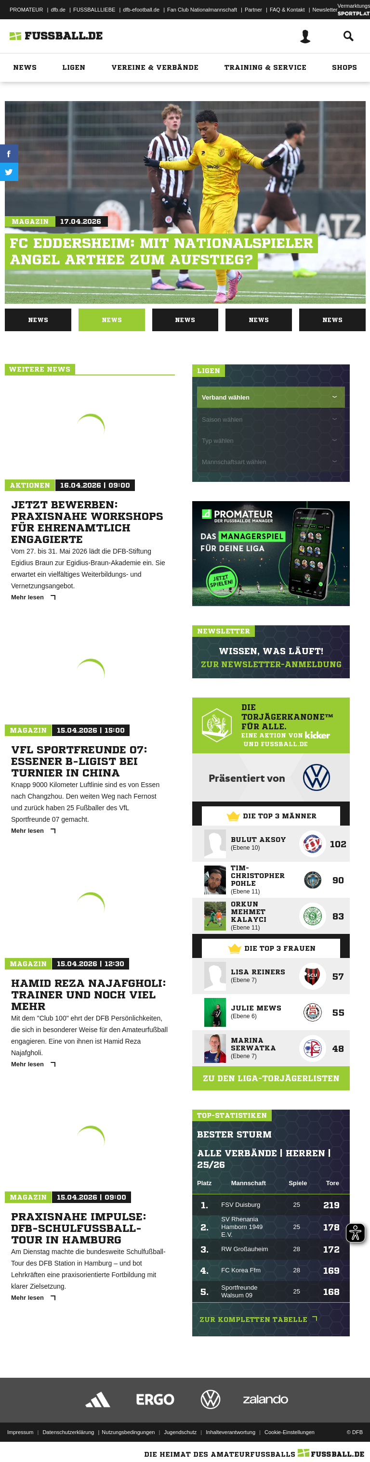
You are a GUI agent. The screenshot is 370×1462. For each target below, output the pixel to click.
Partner (253, 10)
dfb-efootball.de (141, 10)
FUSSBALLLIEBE (94, 10)
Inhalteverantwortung (230, 1430)
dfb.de (58, 10)
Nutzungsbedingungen (128, 1430)
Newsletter (325, 10)
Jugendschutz (180, 1430)
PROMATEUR (26, 10)
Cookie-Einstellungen (289, 1430)
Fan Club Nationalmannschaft (202, 10)
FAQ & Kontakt (287, 10)
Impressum (20, 1430)
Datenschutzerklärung (68, 1430)
